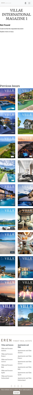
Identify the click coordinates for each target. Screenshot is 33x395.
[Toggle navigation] (29, 3)
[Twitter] (14, 386)
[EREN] (6, 3)
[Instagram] (18, 386)
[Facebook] (11, 386)
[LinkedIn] (21, 386)
